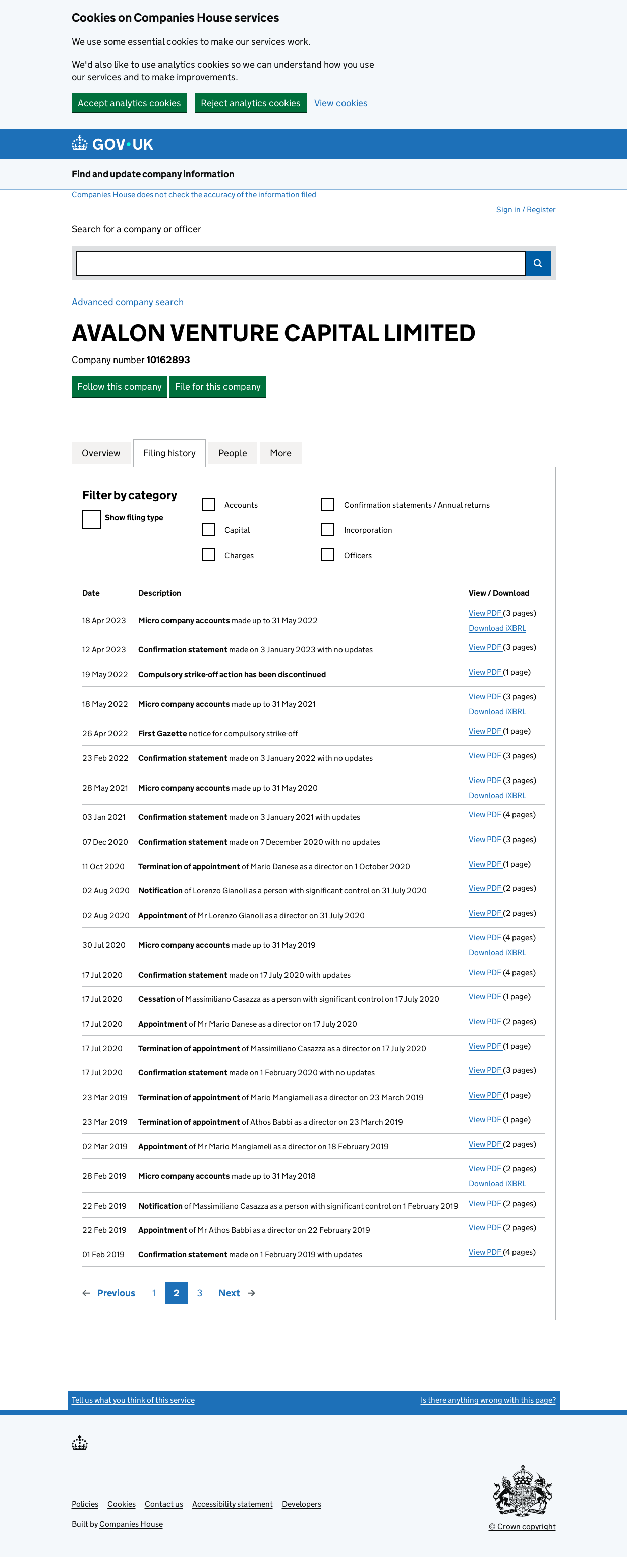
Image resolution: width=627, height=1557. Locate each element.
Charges (228, 557)
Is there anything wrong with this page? (488, 1400)
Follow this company (119, 386)
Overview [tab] (101, 453)
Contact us (164, 1504)
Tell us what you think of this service (133, 1400)
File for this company (218, 386)
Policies (85, 1504)
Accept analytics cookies (129, 103)
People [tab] (232, 453)
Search (538, 263)
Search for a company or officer (136, 229)
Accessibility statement (232, 1504)
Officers (346, 557)
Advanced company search (128, 302)
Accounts (230, 506)
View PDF (486, 613)
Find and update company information (153, 174)
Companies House (131, 1524)
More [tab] (281, 453)
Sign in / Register (526, 209)
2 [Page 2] (177, 1293)
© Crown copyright (522, 1526)
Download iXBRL (497, 628)
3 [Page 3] (199, 1293)
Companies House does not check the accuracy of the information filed (194, 194)
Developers (301, 1504)
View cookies (341, 103)
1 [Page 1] (154, 1293)
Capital (226, 531)
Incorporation (356, 531)
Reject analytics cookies (251, 103)
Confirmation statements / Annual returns (405, 506)
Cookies (121, 1504)
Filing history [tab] (169, 453)
